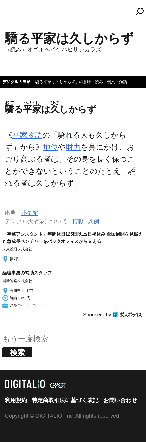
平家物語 (27, 135)
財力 (73, 147)
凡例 (93, 221)
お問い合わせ (120, 400)
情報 (78, 221)
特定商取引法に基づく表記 (65, 400)
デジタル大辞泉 (16, 82)
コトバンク (75, 12)
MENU (12, 14)
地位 (50, 147)
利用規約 (16, 400)
